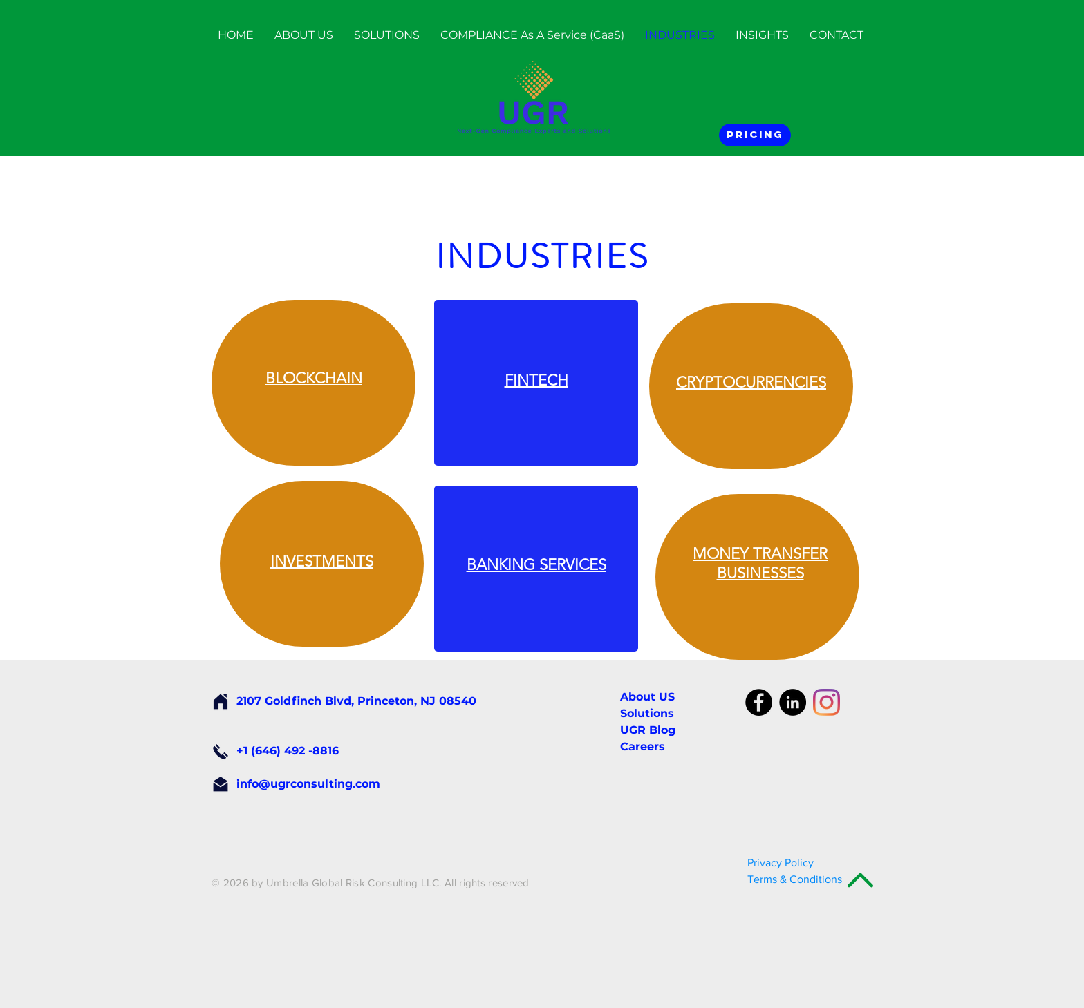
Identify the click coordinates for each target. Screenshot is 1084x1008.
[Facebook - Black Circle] (758, 702)
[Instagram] (826, 702)
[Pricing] (755, 135)
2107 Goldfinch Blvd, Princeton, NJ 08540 (356, 700)
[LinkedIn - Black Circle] (792, 702)
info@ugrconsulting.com (308, 783)
